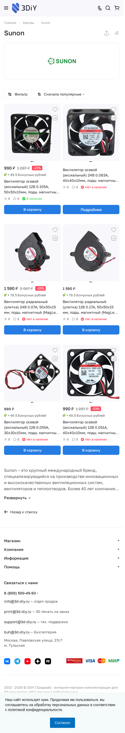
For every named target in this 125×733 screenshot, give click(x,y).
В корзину (32, 209)
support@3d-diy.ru (20, 622)
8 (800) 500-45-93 (20, 593)
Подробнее (91, 209)
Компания (13, 549)
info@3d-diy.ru (16, 601)
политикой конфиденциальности (35, 710)
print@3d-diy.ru (17, 611)
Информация (16, 558)
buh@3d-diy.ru (16, 632)
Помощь (12, 566)
